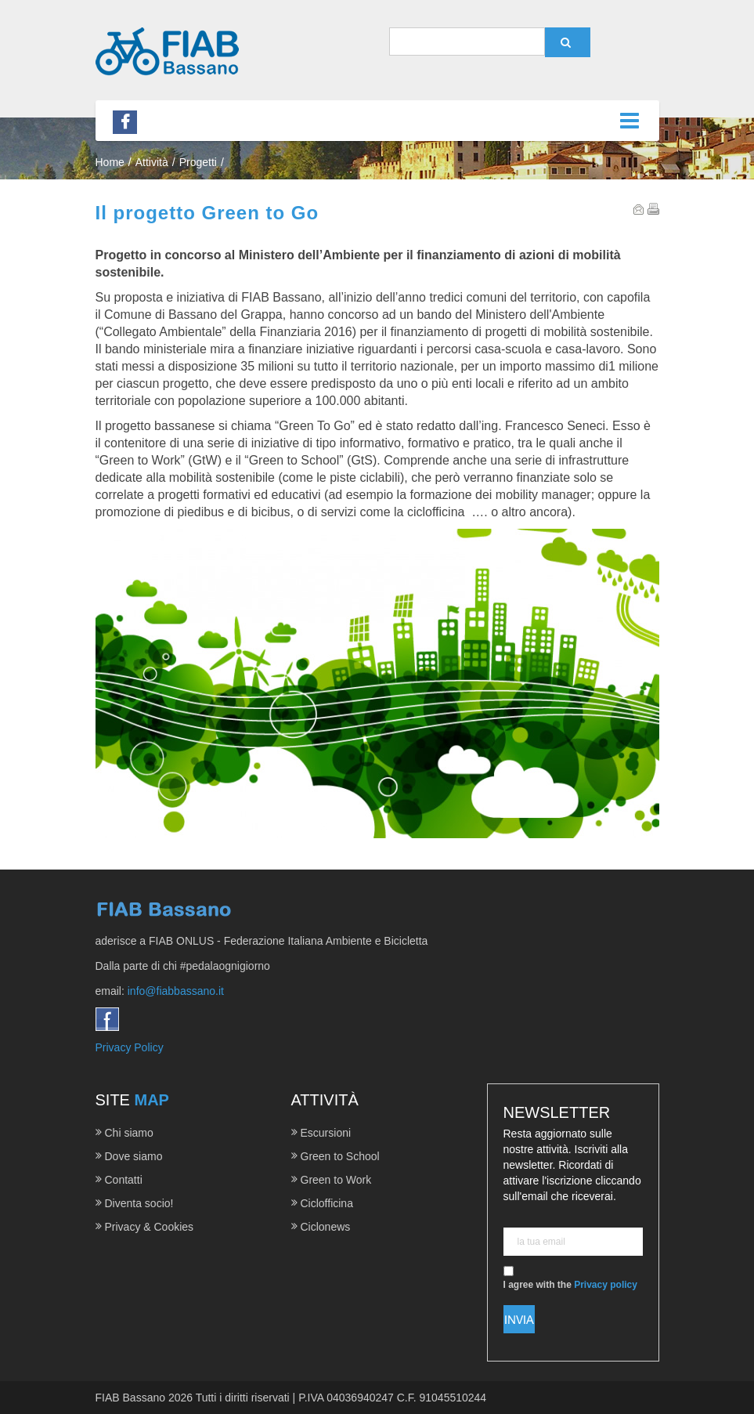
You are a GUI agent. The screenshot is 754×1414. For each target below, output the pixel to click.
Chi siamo (129, 1132)
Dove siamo (134, 1156)
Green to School (340, 1156)
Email (639, 209)
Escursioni (326, 1132)
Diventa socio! (139, 1203)
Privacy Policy (130, 1047)
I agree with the (570, 1278)
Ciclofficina (327, 1203)
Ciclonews (326, 1227)
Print (653, 209)
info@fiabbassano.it (176, 991)
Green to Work (336, 1180)
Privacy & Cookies (149, 1227)
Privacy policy (605, 1284)
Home (110, 162)
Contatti (124, 1180)
